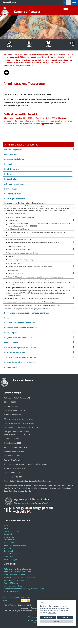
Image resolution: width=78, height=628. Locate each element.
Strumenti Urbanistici (12, 553)
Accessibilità (26, 597)
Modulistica (8, 548)
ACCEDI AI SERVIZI (70, 2)
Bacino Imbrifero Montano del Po (16, 580)
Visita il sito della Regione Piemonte (17, 569)
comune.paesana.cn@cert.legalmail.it (21, 419)
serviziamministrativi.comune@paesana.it (22, 423)
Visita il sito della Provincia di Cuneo (17, 571)
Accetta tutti (48, 617)
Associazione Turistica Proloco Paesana (18, 574)
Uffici (6, 525)
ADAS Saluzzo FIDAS (11, 591)
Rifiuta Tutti (65, 617)
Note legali (5, 599)
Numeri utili (8, 534)
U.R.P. (6, 528)
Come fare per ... (10, 537)
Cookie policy (52, 612)
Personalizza (56, 621)
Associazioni (8, 556)
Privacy (12, 597)
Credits (18, 597)
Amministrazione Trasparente (15, 545)
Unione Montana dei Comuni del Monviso (19, 577)
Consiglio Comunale (11, 531)
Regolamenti (8, 551)
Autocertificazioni (10, 539)
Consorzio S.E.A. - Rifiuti (13, 585)
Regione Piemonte (9, 2)
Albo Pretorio (9, 542)
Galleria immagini (10, 559)
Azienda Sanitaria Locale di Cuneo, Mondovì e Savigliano (25, 588)
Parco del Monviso (11, 583)
